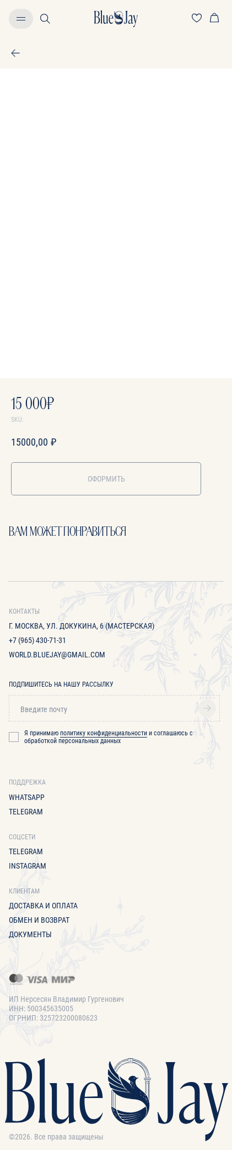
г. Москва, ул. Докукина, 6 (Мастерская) (81, 625)
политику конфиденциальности (103, 733)
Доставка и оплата (43, 905)
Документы (30, 934)
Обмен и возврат (39, 920)
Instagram (27, 865)
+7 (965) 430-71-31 (37, 640)
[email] (114, 709)
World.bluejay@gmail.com (57, 654)
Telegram (26, 811)
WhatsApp (27, 797)
